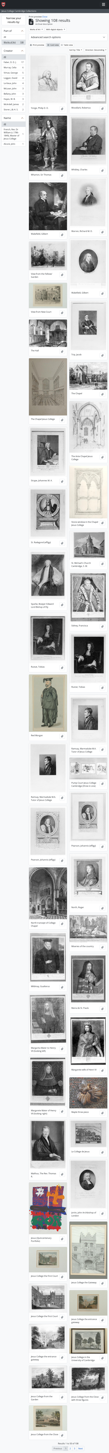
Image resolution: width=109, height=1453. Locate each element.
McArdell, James (14, 105)
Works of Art (14, 43)
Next (80, 1448)
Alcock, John (14, 144)
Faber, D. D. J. (14, 63)
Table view (67, 45)
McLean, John (14, 89)
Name (7, 118)
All (5, 37)
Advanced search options (46, 37)
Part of (8, 31)
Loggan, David (14, 78)
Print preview (37, 45)
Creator (8, 50)
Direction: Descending (95, 50)
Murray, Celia (14, 68)
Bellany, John (14, 94)
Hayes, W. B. (14, 99)
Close (44, 16)
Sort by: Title (75, 50)
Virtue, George (14, 73)
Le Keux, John (14, 84)
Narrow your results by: (13, 20)
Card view (53, 45)
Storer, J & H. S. (14, 110)
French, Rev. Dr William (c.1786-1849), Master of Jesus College (14, 134)
